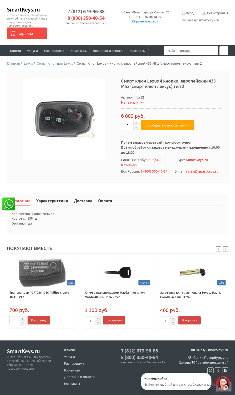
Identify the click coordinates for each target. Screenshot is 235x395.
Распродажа (54, 50)
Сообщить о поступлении (167, 125)
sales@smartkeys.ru (203, 20)
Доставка (83, 200)
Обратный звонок (145, 21)
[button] (225, 249)
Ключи (15, 50)
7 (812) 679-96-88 (86, 11)
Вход (190, 13)
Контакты (138, 50)
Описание (21, 200)
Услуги (32, 50)
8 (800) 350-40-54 (86, 18)
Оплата (105, 200)
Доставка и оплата (108, 50)
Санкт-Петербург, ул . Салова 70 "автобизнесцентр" (203, 360)
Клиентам (78, 50)
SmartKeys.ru (23, 9)
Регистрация (217, 13)
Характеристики (52, 200)
